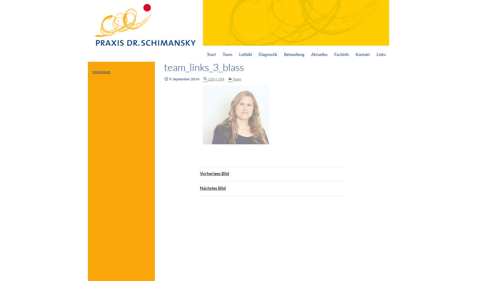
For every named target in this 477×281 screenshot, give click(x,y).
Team (227, 54)
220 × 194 (216, 79)
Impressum (101, 71)
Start (211, 54)
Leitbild (245, 54)
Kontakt (363, 54)
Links (381, 54)
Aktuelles (319, 54)
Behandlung (294, 54)
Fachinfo (341, 54)
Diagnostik (268, 54)
